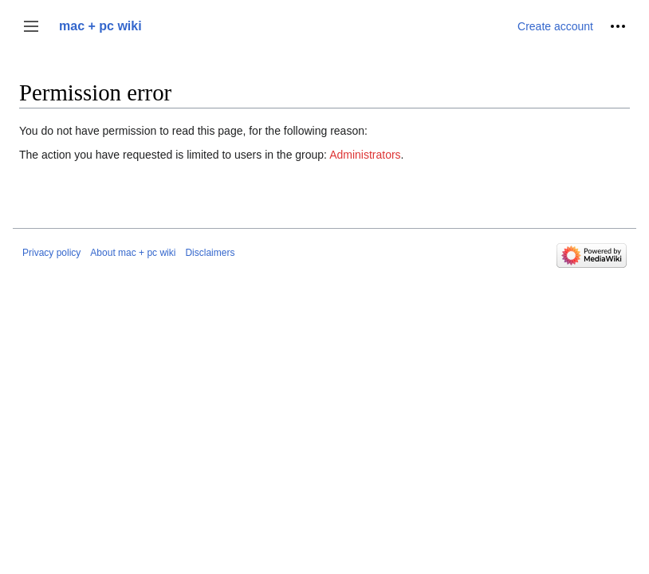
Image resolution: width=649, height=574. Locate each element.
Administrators (364, 154)
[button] (31, 26)
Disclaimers (209, 252)
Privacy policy (51, 252)
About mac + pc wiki (132, 252)
